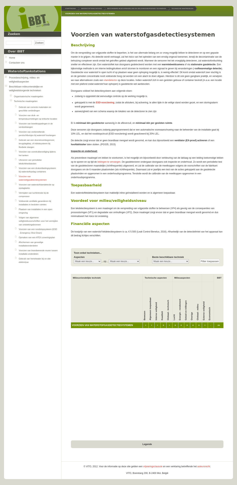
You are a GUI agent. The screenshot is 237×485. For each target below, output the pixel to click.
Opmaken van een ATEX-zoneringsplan (37, 237)
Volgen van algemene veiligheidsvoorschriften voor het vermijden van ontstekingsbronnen (38, 221)
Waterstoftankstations (27, 71)
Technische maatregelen (25, 101)
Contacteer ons (16, 62)
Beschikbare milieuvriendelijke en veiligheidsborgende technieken (136, 8)
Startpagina (70, 8)
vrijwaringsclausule (152, 466)
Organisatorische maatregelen (28, 96)
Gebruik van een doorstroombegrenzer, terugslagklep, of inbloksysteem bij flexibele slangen (37, 143)
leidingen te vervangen (109, 162)
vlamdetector (110, 80)
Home (12, 57)
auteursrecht (203, 466)
